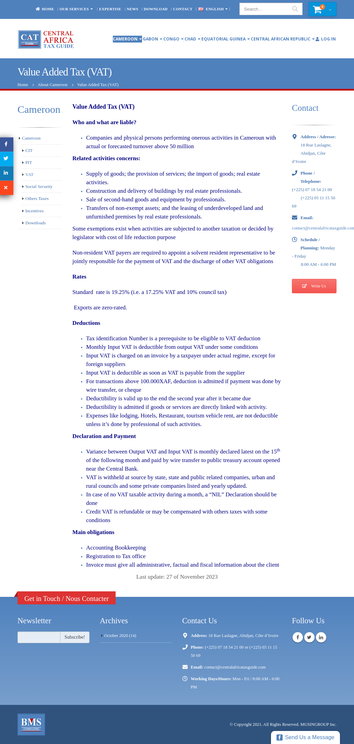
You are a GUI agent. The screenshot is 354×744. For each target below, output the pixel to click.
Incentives (34, 210)
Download (155, 9)
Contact (182, 9)
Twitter (309, 637)
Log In (326, 39)
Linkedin (321, 637)
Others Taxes (37, 198)
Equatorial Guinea (223, 39)
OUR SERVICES (74, 9)
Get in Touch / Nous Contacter (66, 598)
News (132, 9)
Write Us (314, 286)
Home (45, 9)
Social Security (38, 186)
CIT (29, 150)
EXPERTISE (110, 9)
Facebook (298, 637)
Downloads (35, 222)
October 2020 (116, 635)
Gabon (150, 39)
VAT (29, 174)
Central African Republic (280, 39)
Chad (190, 39)
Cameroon (125, 39)
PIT (28, 162)
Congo (171, 39)
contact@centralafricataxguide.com (235, 667)
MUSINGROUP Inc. (318, 724)
